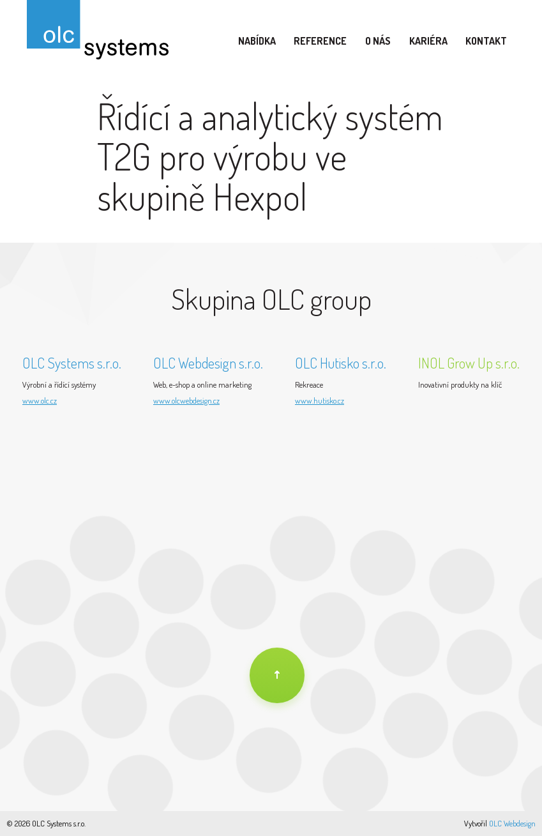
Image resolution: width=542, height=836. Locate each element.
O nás (378, 40)
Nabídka (257, 40)
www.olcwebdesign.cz (186, 400)
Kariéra (428, 40)
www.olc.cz (39, 400)
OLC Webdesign (512, 823)
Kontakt (486, 40)
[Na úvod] (277, 675)
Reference (320, 40)
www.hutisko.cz (319, 400)
